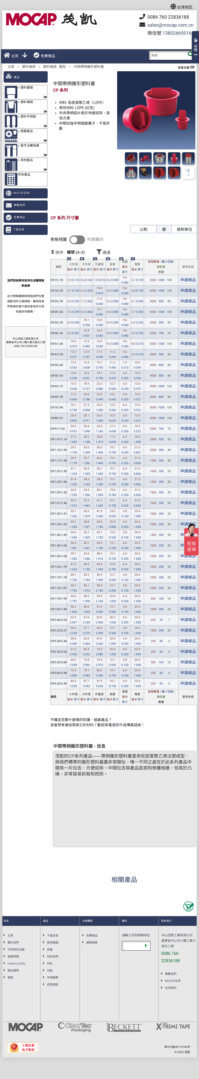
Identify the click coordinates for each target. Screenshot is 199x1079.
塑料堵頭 (28, 67)
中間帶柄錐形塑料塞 (89, 67)
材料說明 (52, 956)
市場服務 (52, 977)
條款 (10, 977)
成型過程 (52, 984)
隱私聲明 (13, 970)
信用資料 (170, 988)
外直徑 (99, 267)
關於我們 (13, 942)
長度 (112, 267)
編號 (58, 267)
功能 (50, 970)
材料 (50, 963)
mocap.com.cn (170, 25)
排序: (73, 252)
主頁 (11, 55)
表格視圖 (58, 239)
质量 (50, 949)
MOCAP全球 (21, 193)
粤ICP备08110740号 (177, 1047)
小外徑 (73, 267)
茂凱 (187, 1052)
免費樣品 (44, 55)
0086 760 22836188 (164, 17)
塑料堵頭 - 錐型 (54, 67)
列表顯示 (95, 239)
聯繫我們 (19, 205)
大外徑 (86, 267)
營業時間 (13, 956)
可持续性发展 (16, 949)
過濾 (118, 252)
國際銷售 (92, 942)
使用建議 (52, 942)
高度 (125, 267)
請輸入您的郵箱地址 (136, 935)
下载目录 (18, 229)
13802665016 (176, 33)
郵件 (119, 725)
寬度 (137, 267)
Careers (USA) (16, 963)
